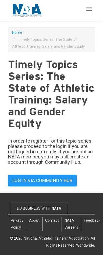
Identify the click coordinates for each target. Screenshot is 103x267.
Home (17, 32)
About (34, 220)
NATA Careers (71, 223)
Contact (52, 220)
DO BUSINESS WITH (39, 208)
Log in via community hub (42, 180)
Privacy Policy (17, 223)
